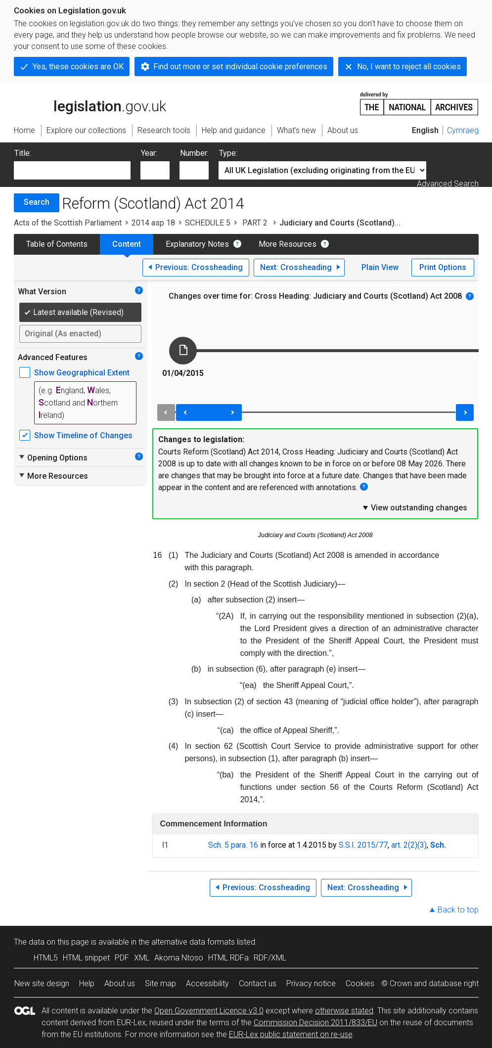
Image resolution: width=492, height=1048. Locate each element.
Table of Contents (57, 244)
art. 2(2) (404, 845)
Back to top (458, 909)
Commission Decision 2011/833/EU (315, 1022)
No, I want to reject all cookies (409, 66)
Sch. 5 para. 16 (233, 845)
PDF (122, 957)
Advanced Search (448, 183)
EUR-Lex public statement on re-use (291, 1034)
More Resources (287, 244)
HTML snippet (86, 957)
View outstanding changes (414, 507)
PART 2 (254, 223)
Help (86, 983)
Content (126, 244)
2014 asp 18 (153, 223)
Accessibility (207, 983)
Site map (160, 983)
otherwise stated (344, 1010)
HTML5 (46, 957)
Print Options (442, 267)
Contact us (257, 983)
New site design (41, 983)
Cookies (360, 983)
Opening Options (53, 457)
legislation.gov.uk (90, 103)
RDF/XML (270, 957)
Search (36, 202)
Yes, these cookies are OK (78, 66)
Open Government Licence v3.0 (209, 1010)
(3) (422, 845)
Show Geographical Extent (82, 372)
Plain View (380, 267)
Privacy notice (311, 983)
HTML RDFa (228, 957)
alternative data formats (193, 942)
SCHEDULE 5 (207, 223)
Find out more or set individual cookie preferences (240, 66)
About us (119, 983)
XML (141, 957)
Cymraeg (463, 130)
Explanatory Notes (197, 244)
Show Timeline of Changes (83, 435)
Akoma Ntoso (178, 957)
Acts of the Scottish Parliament (68, 223)
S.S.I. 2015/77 (363, 845)
